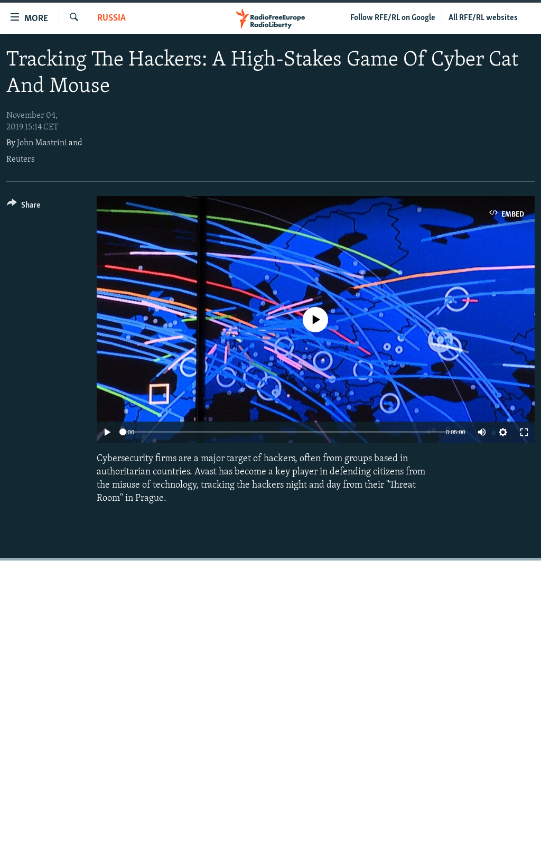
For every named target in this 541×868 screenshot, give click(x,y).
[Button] (23, 207)
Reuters (20, 159)
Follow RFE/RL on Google (392, 18)
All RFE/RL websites (483, 18)
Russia (111, 18)
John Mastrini (42, 143)
